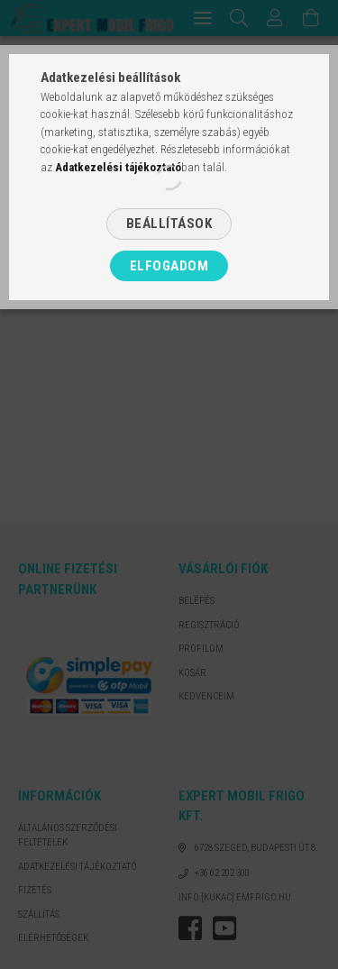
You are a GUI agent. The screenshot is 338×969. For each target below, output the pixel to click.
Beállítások (169, 223)
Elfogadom (169, 266)
